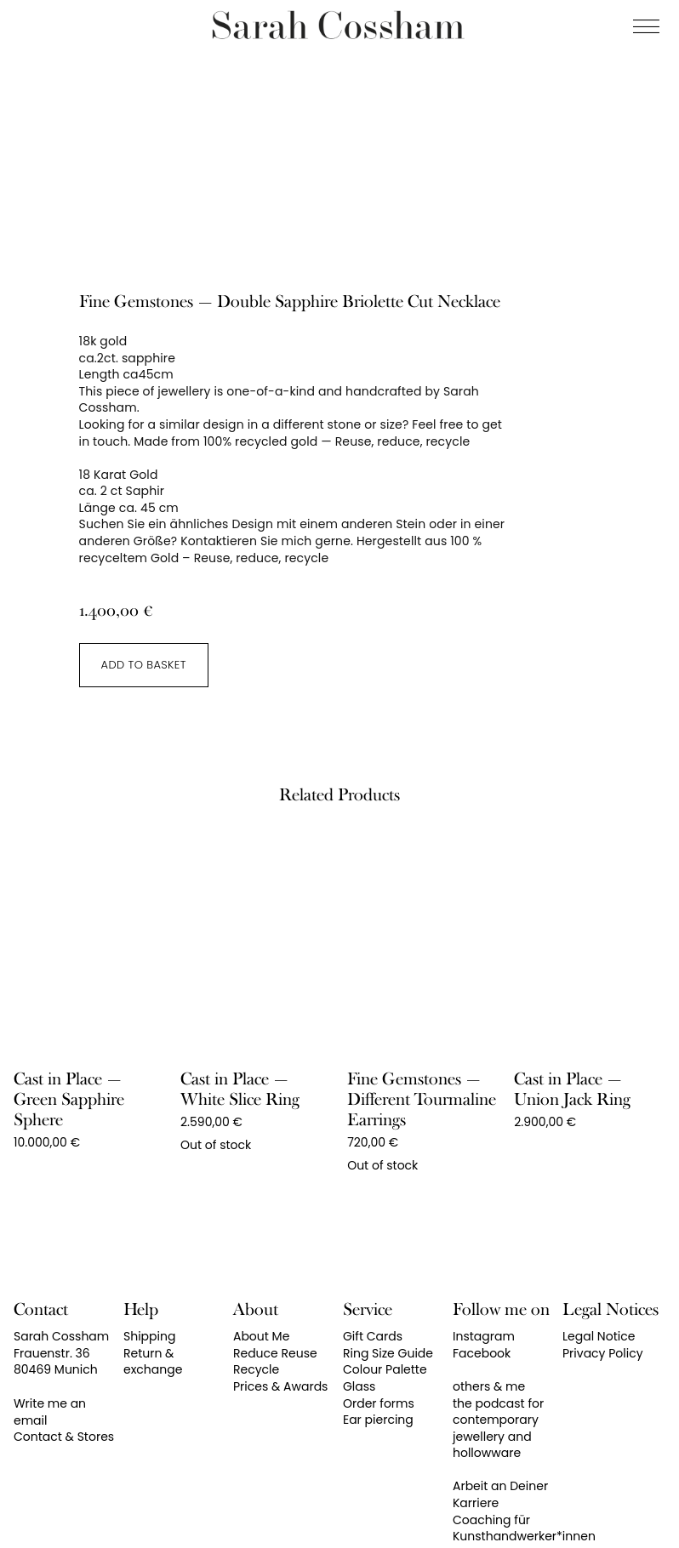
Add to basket (143, 665)
